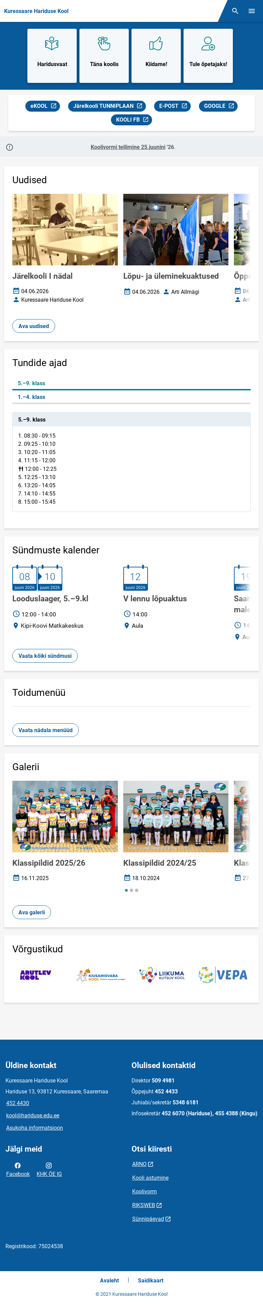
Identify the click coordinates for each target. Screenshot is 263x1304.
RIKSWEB (143, 1205)
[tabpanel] (131, 462)
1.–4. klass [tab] (31, 397)
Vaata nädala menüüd (45, 730)
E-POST (175, 107)
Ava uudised (33, 326)
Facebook (18, 1169)
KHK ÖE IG (49, 1169)
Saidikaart (150, 1280)
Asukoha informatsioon (34, 1128)
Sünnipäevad (148, 1219)
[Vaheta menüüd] (252, 11)
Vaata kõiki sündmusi (45, 656)
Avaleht (109, 1280)
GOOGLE (221, 107)
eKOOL (45, 107)
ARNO (139, 1164)
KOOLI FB (134, 120)
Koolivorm (144, 1191)
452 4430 (17, 1103)
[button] (126, 890)
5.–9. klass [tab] (31, 383)
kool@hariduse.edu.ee (32, 1115)
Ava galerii (31, 912)
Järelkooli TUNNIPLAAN (108, 107)
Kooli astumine (150, 1178)
